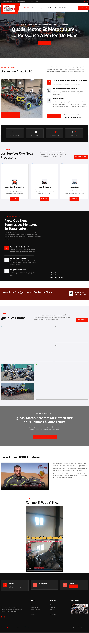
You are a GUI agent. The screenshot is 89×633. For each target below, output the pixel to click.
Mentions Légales (5, 628)
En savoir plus (44, 43)
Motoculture (52, 7)
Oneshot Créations (24, 628)
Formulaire (73, 586)
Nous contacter (53, 116)
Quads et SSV (34, 7)
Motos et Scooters (42, 7)
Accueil (26, 7)
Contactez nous (72, 7)
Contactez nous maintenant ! (44, 437)
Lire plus (14, 199)
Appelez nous (82, 320)
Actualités (62, 7)
